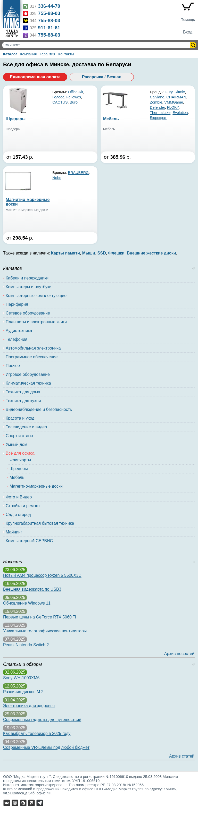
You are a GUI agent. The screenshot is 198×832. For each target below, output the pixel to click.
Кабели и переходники (27, 278)
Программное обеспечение (32, 357)
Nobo (56, 178)
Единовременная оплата (35, 77)
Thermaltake (160, 113)
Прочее (13, 365)
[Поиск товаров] (96, 45)
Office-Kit (75, 92)
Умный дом (16, 444)
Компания (28, 54)
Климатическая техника (28, 383)
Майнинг (14, 532)
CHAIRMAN (176, 97)
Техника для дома (23, 392)
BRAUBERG (78, 173)
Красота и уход (20, 418)
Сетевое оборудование (28, 313)
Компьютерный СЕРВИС (29, 541)
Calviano (157, 97)
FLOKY (173, 107)
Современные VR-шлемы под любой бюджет (46, 747)
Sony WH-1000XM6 (21, 678)
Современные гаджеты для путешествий (42, 719)
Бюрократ (158, 118)
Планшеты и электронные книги (36, 322)
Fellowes (73, 97)
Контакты (66, 54)
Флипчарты (20, 460)
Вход (187, 32)
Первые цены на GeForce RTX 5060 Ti (39, 617)
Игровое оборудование (28, 374)
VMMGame (173, 102)
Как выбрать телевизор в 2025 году (36, 733)
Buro (73, 102)
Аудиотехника (19, 330)
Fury (168, 92)
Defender (157, 107)
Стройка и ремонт (23, 506)
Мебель (17, 477)
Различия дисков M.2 (23, 692)
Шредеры (19, 468)
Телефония (16, 339)
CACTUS (60, 102)
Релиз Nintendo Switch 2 (26, 645)
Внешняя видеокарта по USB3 (32, 589)
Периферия (17, 304)
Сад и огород (18, 514)
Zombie (156, 102)
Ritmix (180, 92)
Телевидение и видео (26, 427)
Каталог (10, 54)
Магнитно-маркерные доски (36, 486)
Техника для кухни (23, 400)
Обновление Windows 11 (27, 603)
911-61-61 (49, 27)
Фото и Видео (19, 497)
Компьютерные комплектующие (36, 295)
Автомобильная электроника (33, 348)
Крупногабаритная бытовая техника (40, 523)
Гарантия (47, 54)
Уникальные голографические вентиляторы (45, 631)
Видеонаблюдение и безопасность (39, 409)
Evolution (180, 113)
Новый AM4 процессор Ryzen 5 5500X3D (42, 575)
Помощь (187, 20)
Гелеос (58, 97)
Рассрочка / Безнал (101, 77)
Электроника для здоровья (29, 705)
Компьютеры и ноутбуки (29, 287)
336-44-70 (49, 6)
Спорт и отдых (19, 436)
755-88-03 (49, 13)
